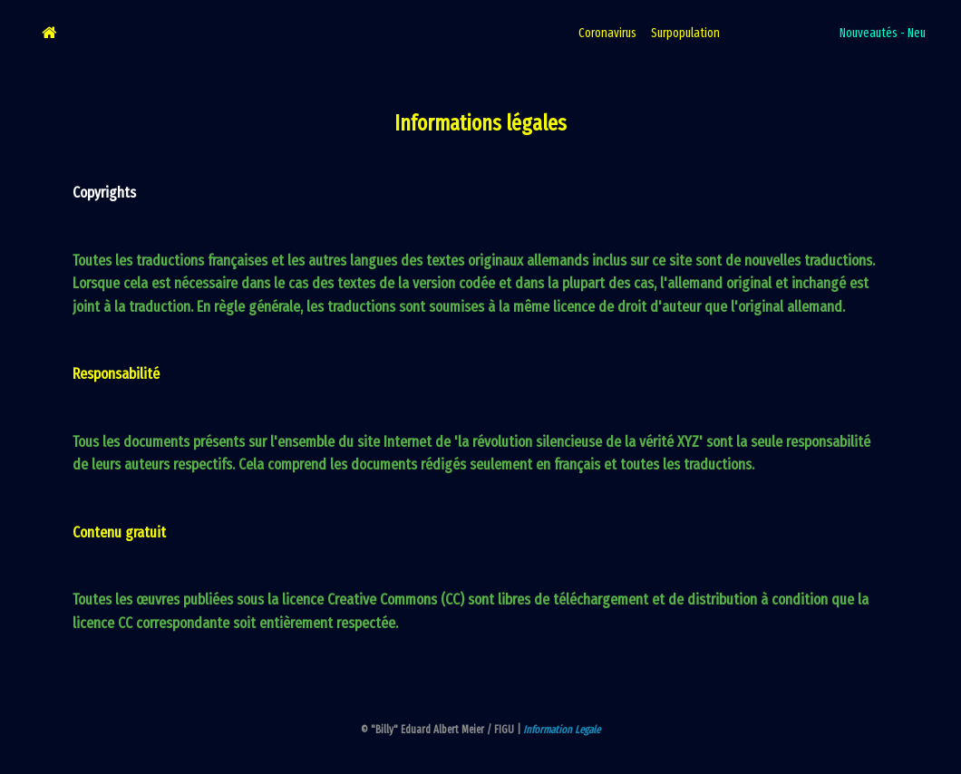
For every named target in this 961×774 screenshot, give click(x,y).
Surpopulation (685, 33)
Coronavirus (607, 33)
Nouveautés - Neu (883, 33)
